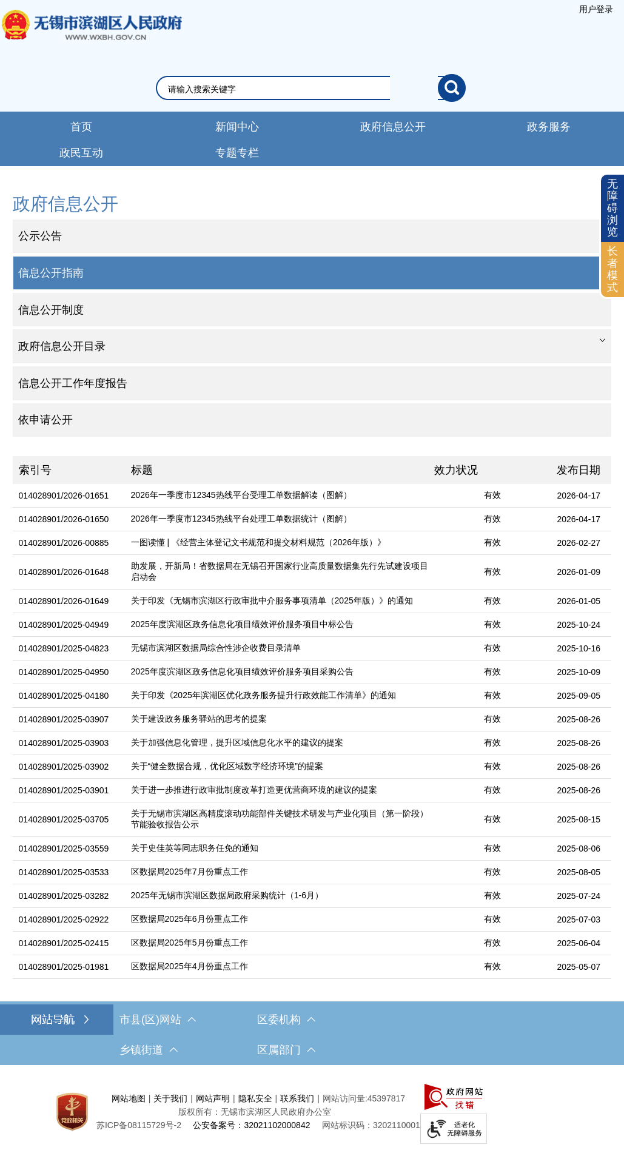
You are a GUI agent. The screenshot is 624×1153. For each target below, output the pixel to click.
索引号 (35, 470)
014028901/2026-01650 (64, 519)
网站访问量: (345, 1098)
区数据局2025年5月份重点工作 (189, 942)
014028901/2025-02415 (64, 943)
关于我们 (170, 1098)
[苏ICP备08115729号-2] (138, 1125)
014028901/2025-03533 (64, 872)
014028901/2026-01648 (64, 572)
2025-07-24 (578, 896)
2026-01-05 (578, 601)
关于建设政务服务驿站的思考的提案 (199, 719)
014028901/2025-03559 (64, 848)
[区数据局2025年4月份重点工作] (276, 967)
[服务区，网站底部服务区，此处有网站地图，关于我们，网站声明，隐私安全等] (312, 1112)
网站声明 (213, 1098)
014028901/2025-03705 (64, 819)
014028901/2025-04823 (64, 648)
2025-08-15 (578, 819)
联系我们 (297, 1098)
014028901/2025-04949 (64, 625)
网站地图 (129, 1098)
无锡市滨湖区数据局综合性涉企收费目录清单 (216, 648)
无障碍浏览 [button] (612, 208)
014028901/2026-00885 (64, 543)
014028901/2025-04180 (64, 696)
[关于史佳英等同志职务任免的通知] (276, 849)
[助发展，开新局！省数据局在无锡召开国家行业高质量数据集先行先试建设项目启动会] (276, 572)
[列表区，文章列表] (312, 714)
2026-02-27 (578, 543)
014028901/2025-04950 (64, 672)
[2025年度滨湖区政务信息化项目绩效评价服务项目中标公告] (276, 625)
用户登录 (596, 9)
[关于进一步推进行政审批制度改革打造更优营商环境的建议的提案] (276, 790)
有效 (492, 495)
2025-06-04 (578, 943)
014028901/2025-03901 (64, 790)
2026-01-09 (578, 572)
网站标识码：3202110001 (371, 1125)
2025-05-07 (578, 967)
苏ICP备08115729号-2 (138, 1125)
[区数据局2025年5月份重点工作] (276, 943)
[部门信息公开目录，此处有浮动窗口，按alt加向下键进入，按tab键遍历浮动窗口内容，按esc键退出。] (312, 310)
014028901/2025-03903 (64, 743)
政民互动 (81, 153)
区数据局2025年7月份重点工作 (189, 871)
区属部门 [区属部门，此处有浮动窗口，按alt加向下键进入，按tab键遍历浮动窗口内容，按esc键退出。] (286, 1050)
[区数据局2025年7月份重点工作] (276, 872)
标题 (142, 470)
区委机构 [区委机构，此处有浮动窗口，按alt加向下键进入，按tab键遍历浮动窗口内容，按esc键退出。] (286, 1019)
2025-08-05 (578, 872)
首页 (81, 127)
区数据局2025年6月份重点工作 (189, 919)
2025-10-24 (578, 625)
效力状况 (456, 470)
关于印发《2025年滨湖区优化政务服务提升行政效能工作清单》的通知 (263, 695)
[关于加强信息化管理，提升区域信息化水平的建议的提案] (276, 743)
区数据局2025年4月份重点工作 (189, 966)
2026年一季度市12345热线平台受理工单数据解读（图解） (241, 495)
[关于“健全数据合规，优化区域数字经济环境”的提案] (276, 767)
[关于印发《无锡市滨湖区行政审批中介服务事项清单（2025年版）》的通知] (276, 601)
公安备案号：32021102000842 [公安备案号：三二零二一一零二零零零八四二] (251, 1125)
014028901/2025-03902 (64, 766)
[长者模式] (612, 269)
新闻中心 (237, 127)
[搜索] (452, 88)
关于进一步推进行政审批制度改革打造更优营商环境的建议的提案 (254, 790)
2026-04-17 (578, 495)
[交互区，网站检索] (312, 88)
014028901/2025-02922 (64, 919)
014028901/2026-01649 (64, 601)
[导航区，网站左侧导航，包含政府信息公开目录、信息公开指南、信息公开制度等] (312, 314)
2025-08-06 (578, 848)
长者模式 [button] (612, 269)
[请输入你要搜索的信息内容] (303, 89)
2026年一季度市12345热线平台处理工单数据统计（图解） (241, 518)
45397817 (386, 1098)
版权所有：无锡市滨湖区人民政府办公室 (254, 1112)
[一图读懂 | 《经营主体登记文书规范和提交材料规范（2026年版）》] (276, 543)
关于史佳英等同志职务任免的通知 (194, 848)
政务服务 (549, 127)
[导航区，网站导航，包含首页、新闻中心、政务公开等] (312, 139)
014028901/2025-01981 (64, 967)
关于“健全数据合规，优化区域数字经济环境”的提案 (227, 766)
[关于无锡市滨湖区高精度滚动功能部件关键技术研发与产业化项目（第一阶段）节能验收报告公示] (276, 819)
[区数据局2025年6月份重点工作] (276, 920)
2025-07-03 (578, 919)
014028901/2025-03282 (64, 896)
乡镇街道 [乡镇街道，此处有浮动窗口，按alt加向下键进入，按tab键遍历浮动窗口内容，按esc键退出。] (148, 1050)
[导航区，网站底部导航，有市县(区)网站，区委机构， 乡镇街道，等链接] (312, 1034)
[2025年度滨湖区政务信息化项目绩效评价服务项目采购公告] (276, 672)
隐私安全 (255, 1098)
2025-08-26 (578, 719)
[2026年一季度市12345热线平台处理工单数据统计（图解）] (276, 519)
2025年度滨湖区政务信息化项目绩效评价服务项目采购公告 (242, 671)
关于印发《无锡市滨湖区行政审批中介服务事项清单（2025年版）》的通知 (272, 600)
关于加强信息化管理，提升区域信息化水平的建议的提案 (237, 742)
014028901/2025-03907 (64, 719)
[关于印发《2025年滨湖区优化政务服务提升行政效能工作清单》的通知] (276, 696)
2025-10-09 (578, 672)
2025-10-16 (578, 648)
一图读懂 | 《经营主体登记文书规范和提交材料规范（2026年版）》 (258, 542)
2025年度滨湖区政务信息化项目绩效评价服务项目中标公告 (242, 624)
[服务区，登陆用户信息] (596, 9)
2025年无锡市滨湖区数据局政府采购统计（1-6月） (227, 895)
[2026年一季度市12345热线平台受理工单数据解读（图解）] (276, 496)
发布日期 (578, 470)
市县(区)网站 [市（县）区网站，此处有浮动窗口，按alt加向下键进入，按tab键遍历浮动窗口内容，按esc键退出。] (157, 1019)
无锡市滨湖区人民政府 (91, 37)
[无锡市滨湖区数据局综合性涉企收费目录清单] (276, 649)
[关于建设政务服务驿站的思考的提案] (276, 719)
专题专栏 (237, 153)
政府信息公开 (393, 127)
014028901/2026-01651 (64, 495)
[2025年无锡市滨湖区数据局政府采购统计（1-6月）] (276, 896)
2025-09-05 (578, 696)
